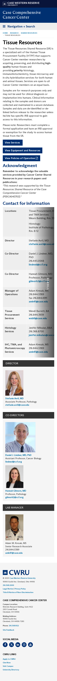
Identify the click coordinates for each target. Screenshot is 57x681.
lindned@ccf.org (38, 264)
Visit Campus (8, 666)
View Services (13, 142)
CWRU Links (9, 654)
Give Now (6, 662)
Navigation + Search (18, 27)
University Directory (11, 670)
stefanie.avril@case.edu (42, 244)
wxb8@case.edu (38, 318)
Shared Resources (29, 33)
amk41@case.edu (38, 301)
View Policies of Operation (20, 158)
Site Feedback (8, 630)
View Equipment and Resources (22, 150)
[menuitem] (28, 659)
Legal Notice (8, 589)
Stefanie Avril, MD (14, 398)
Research (14, 33)
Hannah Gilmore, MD (15, 490)
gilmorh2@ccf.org (39, 281)
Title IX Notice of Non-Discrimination (18, 592)
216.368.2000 (8, 585)
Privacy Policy (20, 589)
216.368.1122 (14, 625)
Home (5, 33)
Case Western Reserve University (22, 578)
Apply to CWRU (9, 659)
